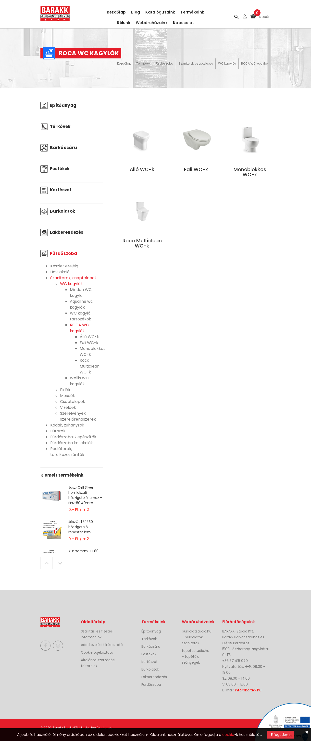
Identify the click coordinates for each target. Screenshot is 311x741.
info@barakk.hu (248, 690)
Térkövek (55, 126)
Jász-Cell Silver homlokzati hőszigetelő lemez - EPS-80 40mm (85, 495)
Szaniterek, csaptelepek (195, 63)
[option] (71, 502)
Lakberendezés (62, 232)
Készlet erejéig (64, 266)
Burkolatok (57, 211)
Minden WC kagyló (81, 292)
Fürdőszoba (164, 63)
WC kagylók (227, 63)
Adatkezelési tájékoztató (102, 644)
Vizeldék (68, 407)
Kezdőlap (116, 12)
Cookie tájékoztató (97, 652)
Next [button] (60, 563)
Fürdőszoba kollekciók (71, 443)
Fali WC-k (89, 342)
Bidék (65, 390)
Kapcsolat (183, 22)
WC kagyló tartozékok (80, 316)
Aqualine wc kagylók (81, 304)
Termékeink (192, 12)
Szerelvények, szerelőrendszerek (78, 416)
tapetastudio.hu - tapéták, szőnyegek (195, 656)
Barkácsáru (58, 148)
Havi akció (60, 272)
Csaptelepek (72, 401)
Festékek (55, 169)
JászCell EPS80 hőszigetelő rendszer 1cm (80, 527)
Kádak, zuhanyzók (67, 425)
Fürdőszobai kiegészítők (73, 437)
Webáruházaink (152, 22)
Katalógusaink (160, 12)
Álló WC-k (89, 337)
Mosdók (67, 395)
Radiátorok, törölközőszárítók (67, 451)
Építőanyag (58, 105)
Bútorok (57, 431)
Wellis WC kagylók (79, 381)
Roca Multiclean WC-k (90, 366)
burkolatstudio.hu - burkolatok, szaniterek (196, 637)
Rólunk (123, 22)
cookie (228, 734)
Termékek (143, 63)
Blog (135, 12)
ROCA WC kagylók (254, 63)
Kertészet (56, 190)
